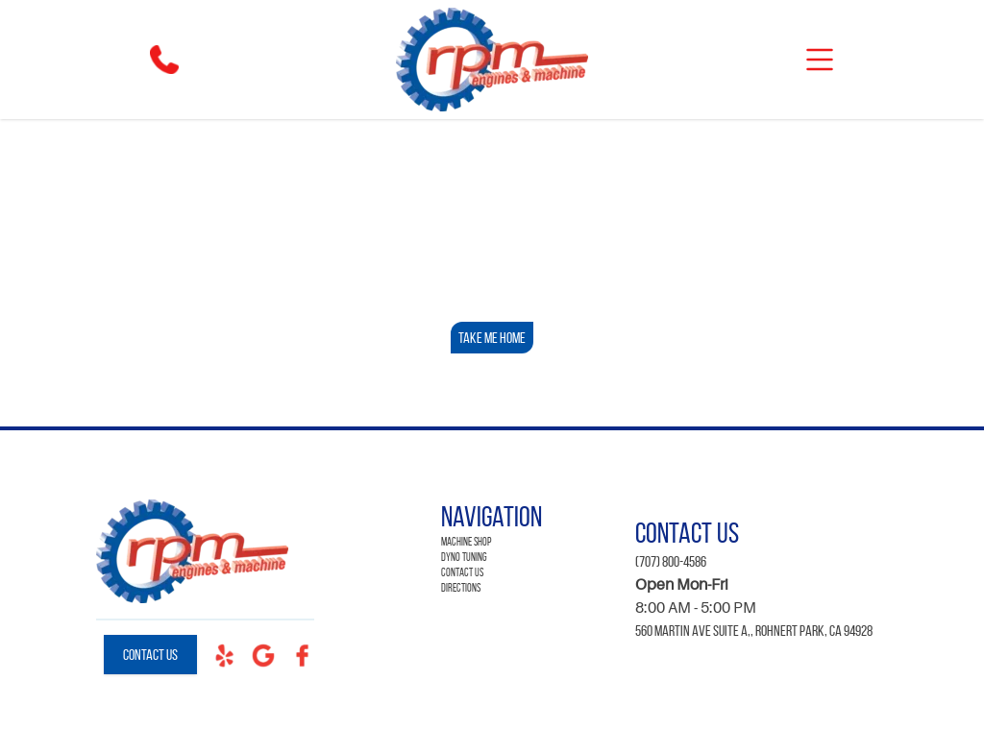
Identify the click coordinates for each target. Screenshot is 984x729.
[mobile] (819, 59)
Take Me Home (492, 337)
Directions (460, 587)
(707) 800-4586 (670, 561)
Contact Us (150, 654)
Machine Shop (466, 541)
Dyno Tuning (464, 556)
